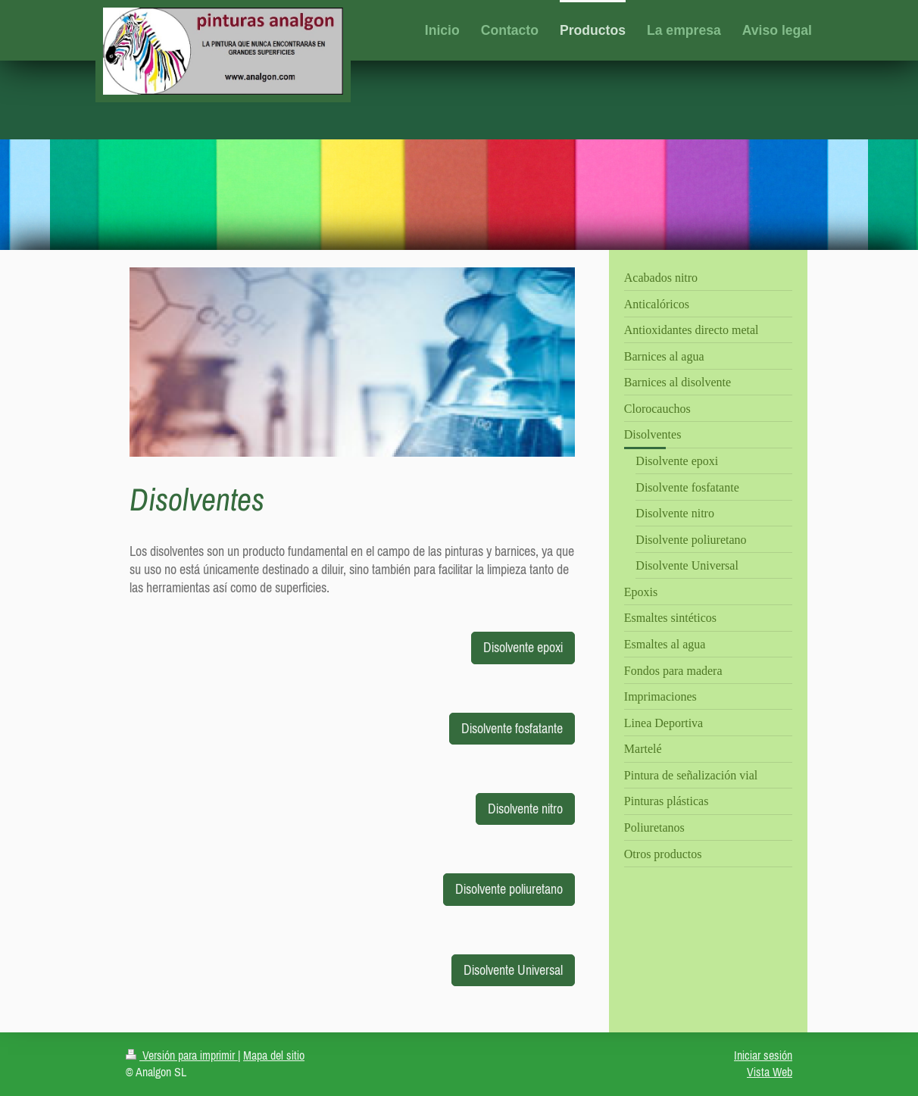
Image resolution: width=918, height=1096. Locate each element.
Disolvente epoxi (523, 647)
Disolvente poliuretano (509, 889)
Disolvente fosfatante (512, 728)
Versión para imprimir (182, 1055)
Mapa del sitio (273, 1055)
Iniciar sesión (763, 1055)
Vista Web (769, 1072)
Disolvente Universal (513, 970)
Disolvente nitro (525, 809)
